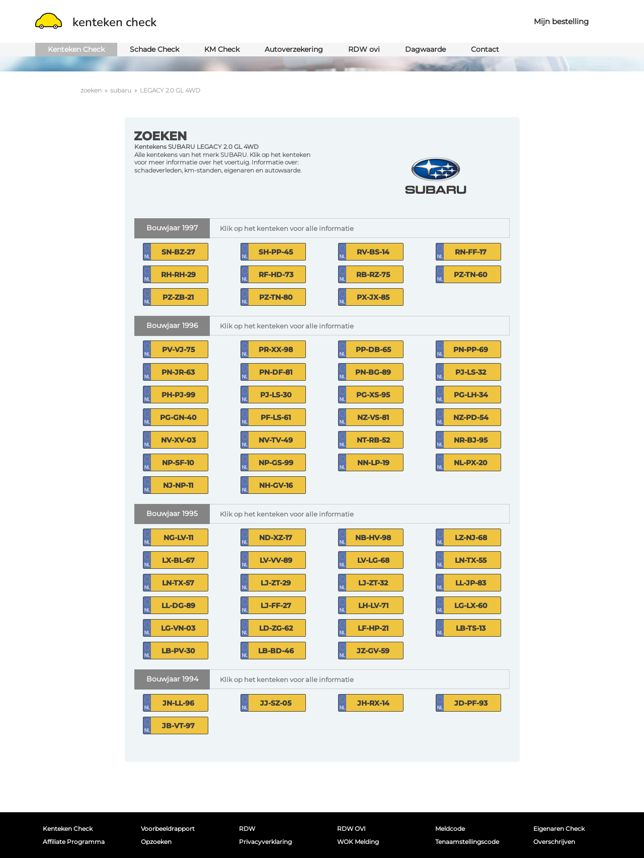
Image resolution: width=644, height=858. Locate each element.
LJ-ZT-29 (276, 582)
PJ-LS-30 (276, 394)
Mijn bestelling (561, 21)
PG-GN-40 (178, 417)
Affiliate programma (74, 841)
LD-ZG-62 (276, 628)
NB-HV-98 (373, 537)
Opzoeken (156, 841)
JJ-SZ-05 (275, 703)
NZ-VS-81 (373, 417)
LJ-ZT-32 (373, 582)
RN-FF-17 (471, 251)
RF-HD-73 (276, 274)
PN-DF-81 (275, 372)
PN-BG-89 (373, 372)
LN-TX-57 (178, 582)
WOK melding (358, 841)
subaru (120, 90)
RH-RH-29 (178, 274)
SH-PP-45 (276, 251)
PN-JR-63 (178, 372)
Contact (485, 49)
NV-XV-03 (178, 440)
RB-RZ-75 (373, 274)
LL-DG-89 (178, 605)
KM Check (221, 49)
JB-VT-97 (178, 725)
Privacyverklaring (265, 841)
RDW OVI (351, 828)
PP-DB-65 (373, 349)
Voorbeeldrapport (168, 828)
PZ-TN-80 (276, 297)
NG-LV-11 (178, 537)
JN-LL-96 (178, 703)
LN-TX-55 (471, 560)
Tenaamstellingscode (467, 841)
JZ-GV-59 (373, 650)
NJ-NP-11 (178, 485)
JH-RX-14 (373, 703)
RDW (247, 828)
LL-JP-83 (470, 582)
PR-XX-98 (276, 349)
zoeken (91, 90)
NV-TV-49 (276, 440)
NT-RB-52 (373, 440)
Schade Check (154, 49)
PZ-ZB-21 (178, 297)
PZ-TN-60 (471, 274)
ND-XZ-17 (275, 537)
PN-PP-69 (470, 349)
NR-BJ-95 (471, 440)
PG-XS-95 (373, 394)
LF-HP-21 (373, 628)
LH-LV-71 (373, 605)
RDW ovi (364, 49)
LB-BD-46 (276, 650)
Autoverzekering (294, 49)
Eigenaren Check (559, 828)
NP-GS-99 (276, 462)
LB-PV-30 (178, 650)
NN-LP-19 (373, 462)
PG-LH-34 (471, 394)
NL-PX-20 (471, 462)
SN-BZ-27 (178, 251)
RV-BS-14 (373, 251)
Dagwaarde (425, 49)
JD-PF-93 (471, 703)
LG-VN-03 (178, 628)
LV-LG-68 (373, 560)
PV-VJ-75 (178, 349)
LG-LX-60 (471, 605)
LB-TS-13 (471, 628)
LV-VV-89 (276, 560)
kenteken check (95, 22)
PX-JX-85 (373, 297)
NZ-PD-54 (471, 417)
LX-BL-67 (178, 560)
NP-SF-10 (178, 462)
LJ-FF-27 (276, 605)
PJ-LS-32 (470, 372)
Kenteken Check (76, 49)
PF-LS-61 (276, 417)
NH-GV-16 (276, 485)
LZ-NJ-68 (471, 537)
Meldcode (450, 828)
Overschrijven (554, 841)
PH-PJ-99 (178, 394)
